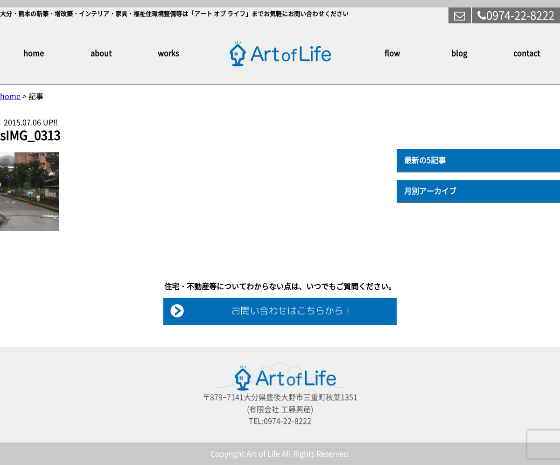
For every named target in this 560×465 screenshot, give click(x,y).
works (168, 53)
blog (459, 53)
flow (392, 53)
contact (526, 53)
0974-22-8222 (515, 15)
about (101, 53)
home (33, 53)
